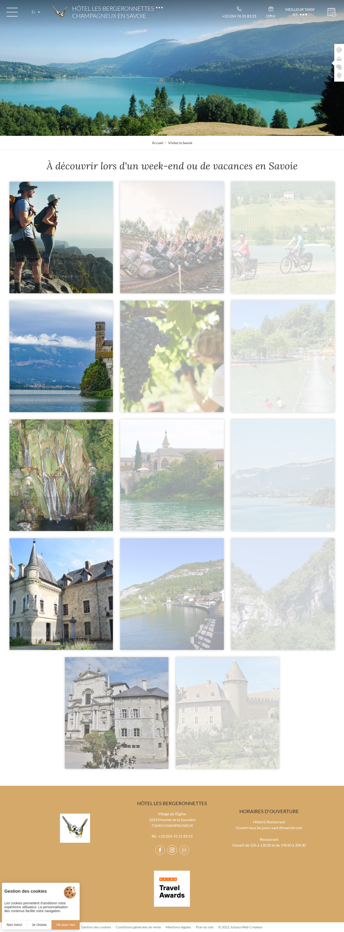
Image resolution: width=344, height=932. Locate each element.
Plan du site (204, 927)
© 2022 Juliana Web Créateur (240, 927)
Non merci (14, 925)
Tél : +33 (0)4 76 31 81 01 (172, 836)
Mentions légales (178, 927)
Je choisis (39, 925)
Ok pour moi (65, 925)
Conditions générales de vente (138, 927)
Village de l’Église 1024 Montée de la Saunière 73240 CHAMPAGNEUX (172, 819)
